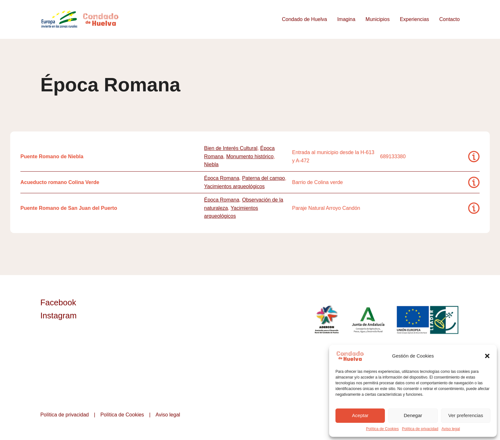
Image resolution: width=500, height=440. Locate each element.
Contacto (449, 19)
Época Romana (221, 178)
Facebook (58, 302)
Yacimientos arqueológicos (234, 186)
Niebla (211, 164)
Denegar (413, 415)
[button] (487, 356)
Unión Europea (428, 319)
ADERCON (326, 319)
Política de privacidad (420, 429)
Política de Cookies (382, 429)
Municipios (377, 19)
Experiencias (414, 19)
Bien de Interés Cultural (230, 148)
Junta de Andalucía (368, 319)
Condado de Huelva (304, 19)
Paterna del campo (263, 178)
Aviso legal (450, 429)
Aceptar (360, 415)
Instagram (58, 315)
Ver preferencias (465, 415)
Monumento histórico (250, 156)
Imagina (346, 19)
